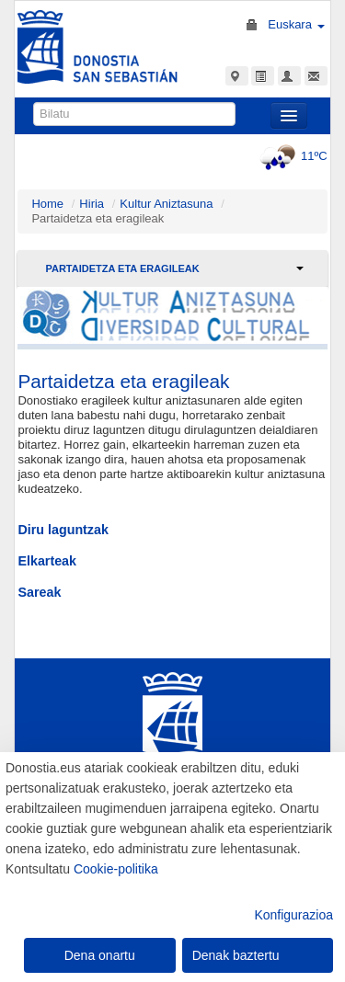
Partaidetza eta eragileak (122, 268)
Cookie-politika (116, 869)
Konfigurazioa (293, 915)
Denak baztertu (236, 955)
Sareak (39, 592)
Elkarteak (46, 561)
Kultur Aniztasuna (166, 204)
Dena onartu (99, 955)
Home (47, 204)
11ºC (291, 156)
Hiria (91, 204)
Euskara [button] (296, 24)
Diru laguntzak (63, 529)
